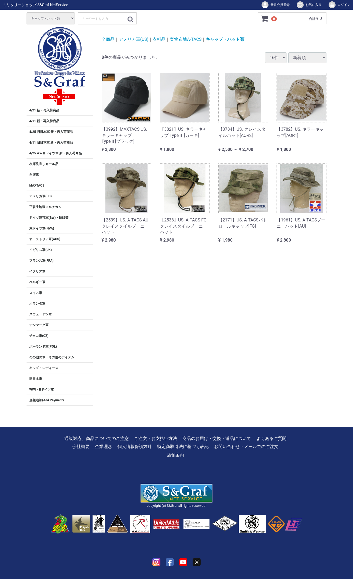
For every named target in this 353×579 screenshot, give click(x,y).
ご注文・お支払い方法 (155, 438)
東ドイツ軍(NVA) (41, 228)
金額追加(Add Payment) (46, 400)
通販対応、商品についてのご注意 (96, 438)
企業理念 (103, 446)
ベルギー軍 (37, 282)
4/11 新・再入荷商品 (44, 121)
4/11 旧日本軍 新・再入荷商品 (51, 142)
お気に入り (309, 5)
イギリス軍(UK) (40, 250)
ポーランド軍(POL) (43, 346)
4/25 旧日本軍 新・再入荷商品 (51, 132)
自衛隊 (34, 175)
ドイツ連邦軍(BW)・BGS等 (48, 218)
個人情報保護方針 (134, 446)
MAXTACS (36, 185)
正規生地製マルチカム (45, 207)
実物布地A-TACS (185, 39)
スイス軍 (35, 293)
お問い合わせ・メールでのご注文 (246, 446)
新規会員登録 (275, 5)
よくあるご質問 (271, 438)
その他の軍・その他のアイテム (51, 357)
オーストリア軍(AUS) (44, 239)
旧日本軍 (35, 379)
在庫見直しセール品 (43, 164)
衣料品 (159, 39)
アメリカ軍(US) (40, 196)
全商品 (108, 39)
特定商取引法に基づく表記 (183, 446)
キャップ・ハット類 (225, 39)
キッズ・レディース (43, 368)
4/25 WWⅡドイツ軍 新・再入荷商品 (55, 153)
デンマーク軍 (39, 325)
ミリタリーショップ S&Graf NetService (35, 5)
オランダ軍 (37, 303)
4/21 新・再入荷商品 (44, 110)
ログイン (339, 5)
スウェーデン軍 (40, 314)
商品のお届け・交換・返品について (216, 438)
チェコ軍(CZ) (39, 336)
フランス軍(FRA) (41, 261)
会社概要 (81, 446)
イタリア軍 (37, 271)
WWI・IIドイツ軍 (41, 389)
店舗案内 (175, 454)
